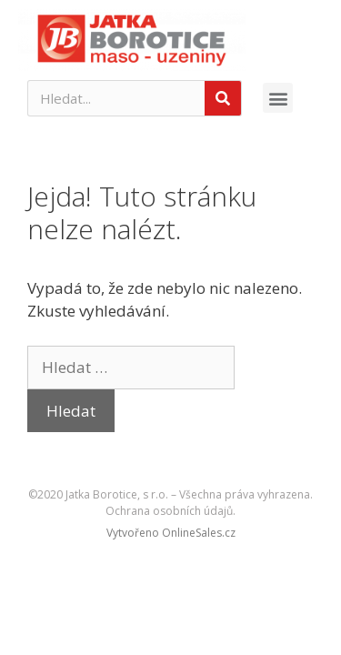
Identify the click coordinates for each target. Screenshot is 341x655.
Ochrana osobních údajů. (170, 511)
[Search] (223, 98)
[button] (278, 98)
